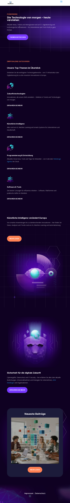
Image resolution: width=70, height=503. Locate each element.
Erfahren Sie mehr (15, 105)
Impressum (28, 493)
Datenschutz (40, 493)
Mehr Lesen (14, 239)
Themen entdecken (17, 37)
